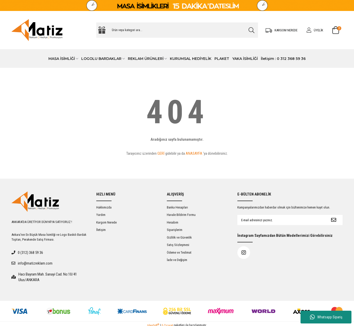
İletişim (101, 230)
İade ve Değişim (177, 260)
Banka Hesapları (177, 207)
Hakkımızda (104, 207)
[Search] (177, 30)
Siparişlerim (174, 230)
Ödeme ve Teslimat (179, 252)
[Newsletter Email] (281, 220)
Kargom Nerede (106, 222)
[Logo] (36, 30)
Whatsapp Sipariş (326, 317)
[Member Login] (315, 30)
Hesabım (172, 222)
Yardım (100, 215)
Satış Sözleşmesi (178, 245)
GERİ (161, 153)
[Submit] (334, 220)
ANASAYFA (194, 153)
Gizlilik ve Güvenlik (179, 237)
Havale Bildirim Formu (181, 215)
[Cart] (337, 30)
